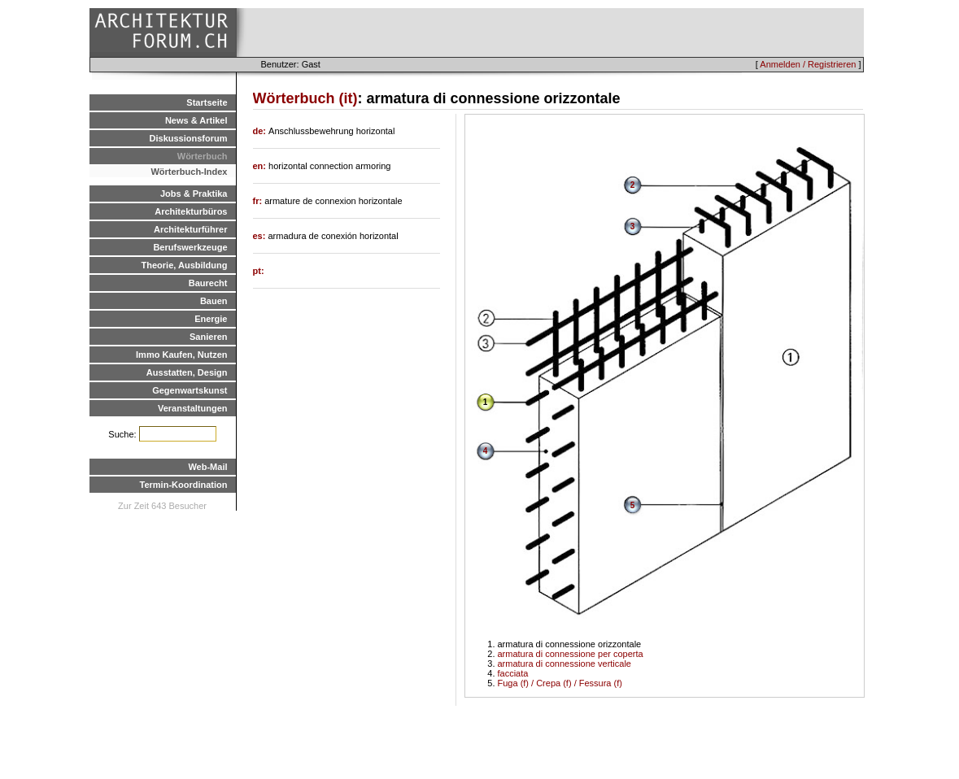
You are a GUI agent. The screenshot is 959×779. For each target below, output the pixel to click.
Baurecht (208, 283)
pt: (258, 271)
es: (260, 236)
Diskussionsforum (189, 138)
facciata (513, 673)
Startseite (206, 102)
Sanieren (208, 337)
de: (261, 131)
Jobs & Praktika (194, 193)
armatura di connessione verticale (564, 663)
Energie (210, 319)
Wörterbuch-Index (188, 171)
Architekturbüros (191, 211)
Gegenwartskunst (189, 390)
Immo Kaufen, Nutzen (181, 354)
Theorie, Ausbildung (185, 265)
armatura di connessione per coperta (570, 654)
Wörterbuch (202, 156)
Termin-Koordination (184, 485)
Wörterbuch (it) (305, 98)
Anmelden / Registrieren (808, 64)
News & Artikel (196, 120)
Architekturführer (190, 229)
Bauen (214, 301)
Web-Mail (207, 467)
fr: (259, 201)
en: (261, 166)
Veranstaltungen (193, 408)
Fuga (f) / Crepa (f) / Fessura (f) (560, 683)
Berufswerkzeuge (190, 247)
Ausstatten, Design (187, 372)
